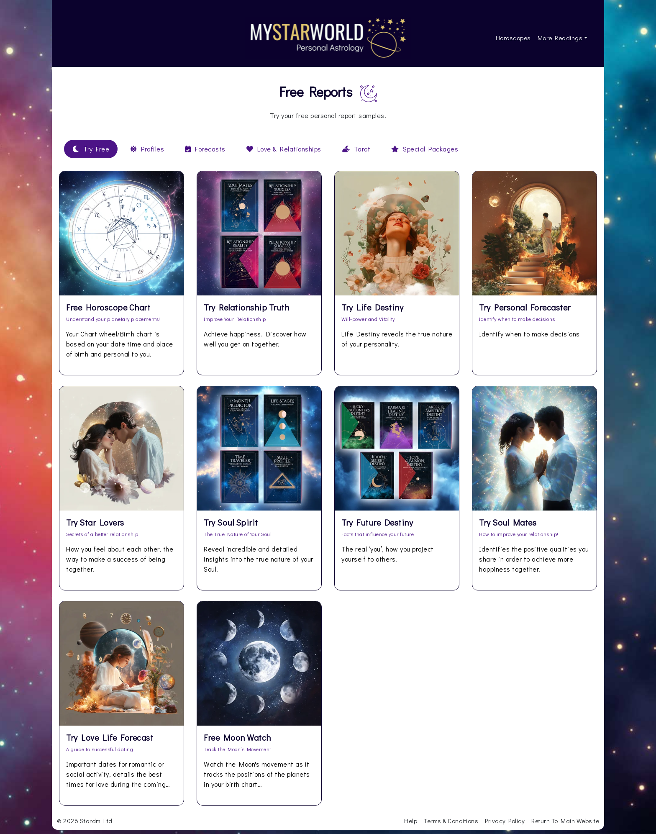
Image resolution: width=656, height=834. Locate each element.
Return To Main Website (565, 820)
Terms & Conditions (451, 820)
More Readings (560, 37)
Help (410, 820)
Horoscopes (513, 37)
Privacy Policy (505, 820)
